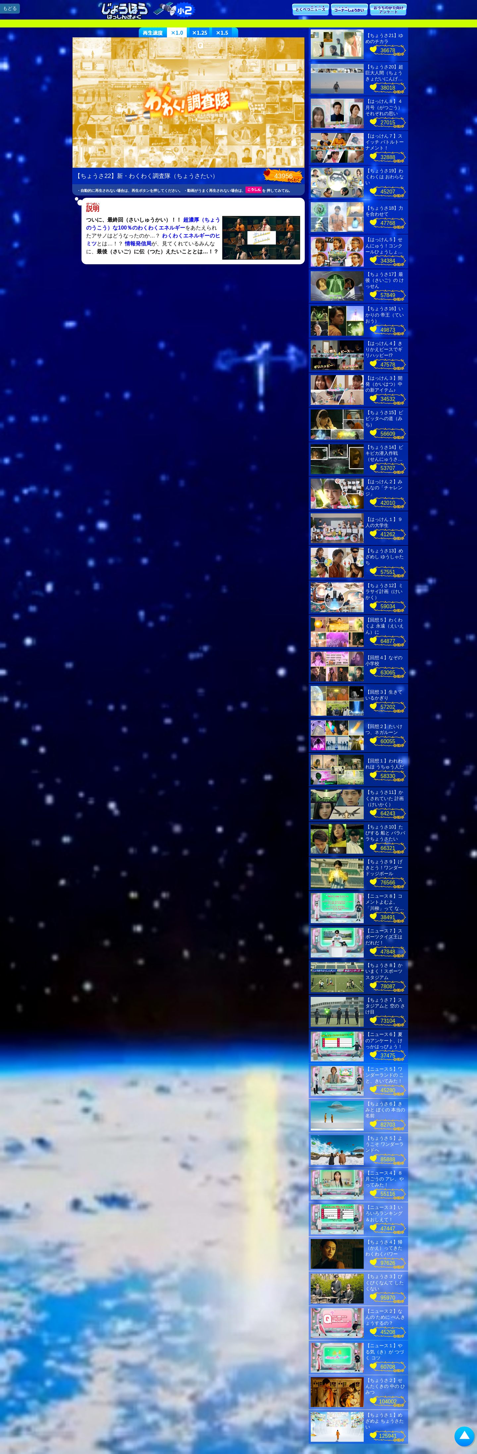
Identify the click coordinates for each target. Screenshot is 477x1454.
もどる (10, 8)
